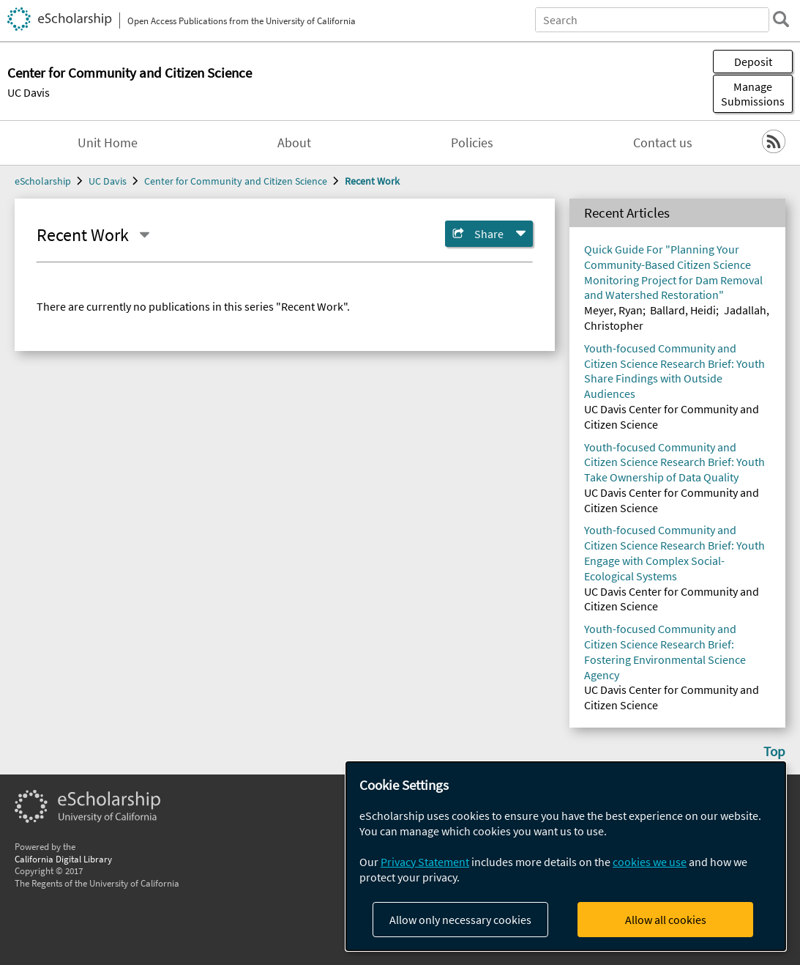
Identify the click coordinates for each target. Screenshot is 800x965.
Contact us (662, 143)
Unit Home (108, 143)
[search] (781, 19)
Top (774, 751)
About (294, 143)
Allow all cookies (665, 919)
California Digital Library (63, 859)
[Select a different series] (144, 235)
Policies (472, 143)
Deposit (753, 61)
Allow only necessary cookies (460, 919)
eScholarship (43, 181)
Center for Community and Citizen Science (235, 181)
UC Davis (28, 92)
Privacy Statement (425, 861)
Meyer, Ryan (613, 310)
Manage (753, 93)
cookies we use (650, 861)
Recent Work (372, 181)
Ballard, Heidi (683, 310)
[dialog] (565, 856)
